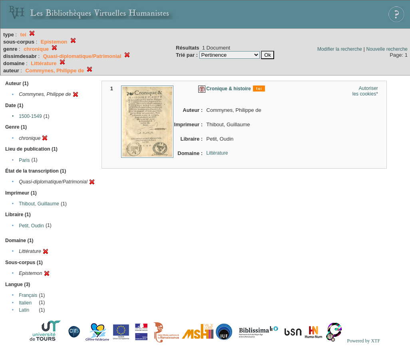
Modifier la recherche (339, 49)
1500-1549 (30, 116)
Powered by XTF (363, 341)
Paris (24, 160)
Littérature (217, 153)
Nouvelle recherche (387, 49)
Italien (25, 303)
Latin (24, 310)
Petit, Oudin (31, 226)
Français (28, 295)
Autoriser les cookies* (365, 91)
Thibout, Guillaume (39, 204)
